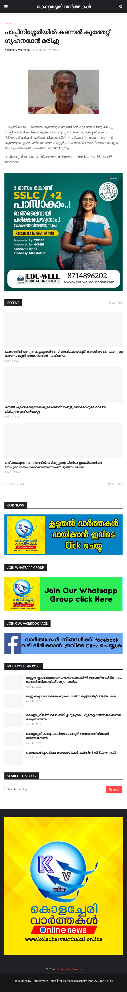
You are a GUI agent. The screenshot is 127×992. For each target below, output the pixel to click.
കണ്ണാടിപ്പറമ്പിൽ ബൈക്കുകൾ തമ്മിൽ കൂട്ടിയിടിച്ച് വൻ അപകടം (71, 696)
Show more (115, 302)
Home (8, 23)
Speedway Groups (69, 969)
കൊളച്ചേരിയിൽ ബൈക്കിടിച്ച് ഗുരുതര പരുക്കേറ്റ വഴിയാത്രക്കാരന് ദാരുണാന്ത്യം (73, 717)
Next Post (114, 484)
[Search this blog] (55, 789)
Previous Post (15, 484)
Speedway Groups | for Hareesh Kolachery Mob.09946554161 (73, 981)
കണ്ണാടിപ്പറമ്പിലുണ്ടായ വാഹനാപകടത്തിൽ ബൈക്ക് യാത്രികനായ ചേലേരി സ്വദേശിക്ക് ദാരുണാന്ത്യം (74, 679)
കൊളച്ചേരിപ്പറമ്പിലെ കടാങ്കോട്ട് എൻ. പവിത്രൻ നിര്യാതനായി (70, 752)
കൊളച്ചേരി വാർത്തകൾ (64, 6)
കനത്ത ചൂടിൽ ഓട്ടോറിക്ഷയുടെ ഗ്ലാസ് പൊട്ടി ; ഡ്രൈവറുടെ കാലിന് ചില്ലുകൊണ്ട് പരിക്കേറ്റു (55, 409)
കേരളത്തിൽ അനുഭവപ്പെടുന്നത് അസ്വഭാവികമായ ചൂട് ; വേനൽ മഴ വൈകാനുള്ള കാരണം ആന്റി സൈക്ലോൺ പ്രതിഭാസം (63, 354)
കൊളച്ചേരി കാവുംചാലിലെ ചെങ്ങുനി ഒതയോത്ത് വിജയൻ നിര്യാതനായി (67, 736)
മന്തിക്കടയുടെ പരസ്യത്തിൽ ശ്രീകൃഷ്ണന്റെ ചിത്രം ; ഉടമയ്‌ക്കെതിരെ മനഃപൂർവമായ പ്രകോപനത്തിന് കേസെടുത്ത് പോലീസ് (53, 465)
